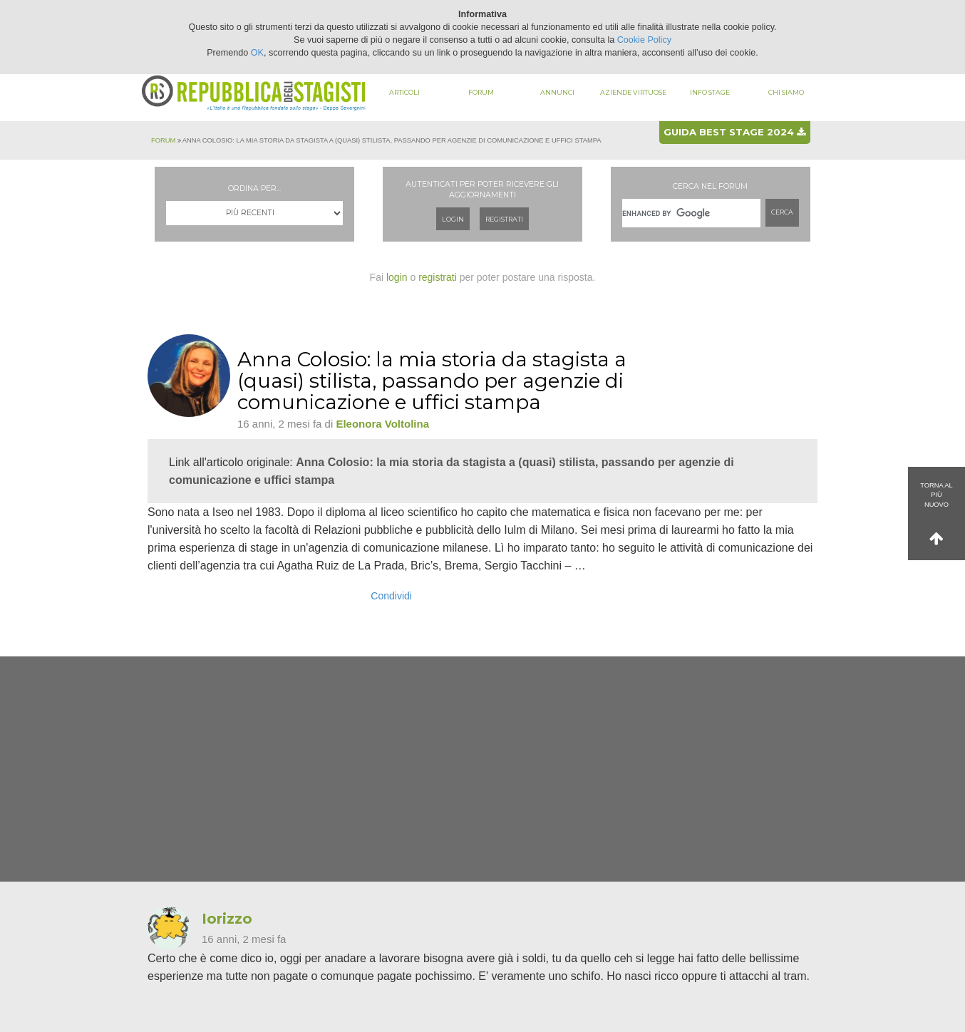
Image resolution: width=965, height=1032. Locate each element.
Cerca (782, 212)
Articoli (404, 92)
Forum (481, 92)
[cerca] (691, 213)
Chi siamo (786, 92)
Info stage (710, 92)
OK (257, 53)
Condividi (391, 596)
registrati (437, 277)
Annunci (557, 92)
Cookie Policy (644, 40)
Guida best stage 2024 (734, 132)
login (397, 277)
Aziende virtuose (633, 92)
